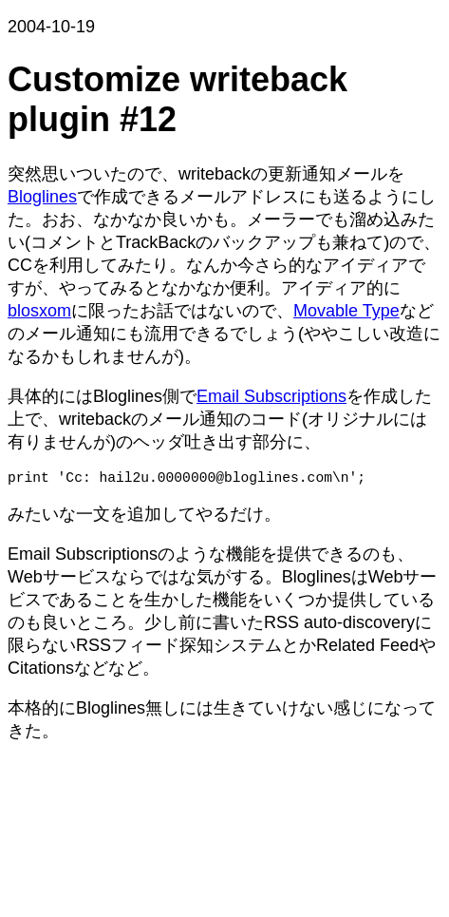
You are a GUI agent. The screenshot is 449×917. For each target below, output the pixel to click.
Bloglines (42, 196)
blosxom (39, 310)
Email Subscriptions (271, 396)
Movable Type (346, 310)
